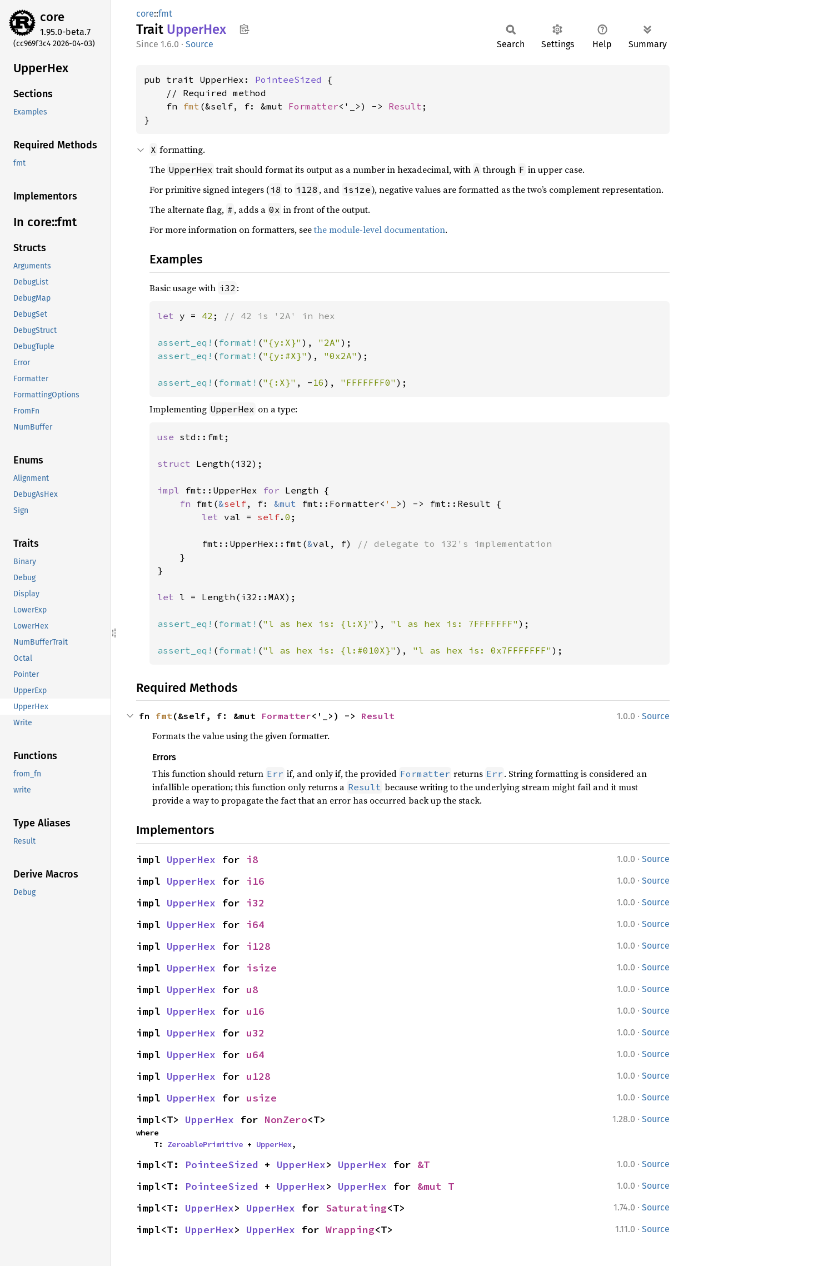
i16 (255, 881)
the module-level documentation (379, 229)
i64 (255, 924)
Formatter (313, 106)
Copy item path (244, 28)
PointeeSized (288, 79)
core (52, 16)
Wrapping (350, 1229)
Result (405, 106)
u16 (255, 1011)
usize (261, 1097)
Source (199, 44)
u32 (255, 1032)
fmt (165, 13)
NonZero (286, 1119)
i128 (258, 946)
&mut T (435, 1186)
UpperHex (191, 859)
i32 (255, 902)
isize (261, 967)
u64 (255, 1054)
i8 (252, 859)
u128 (258, 1076)
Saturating (356, 1208)
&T (423, 1164)
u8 (252, 989)
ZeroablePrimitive (205, 1144)
